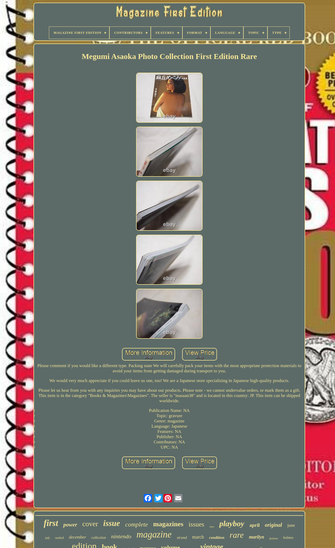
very (211, 526)
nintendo (121, 536)
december (77, 537)
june (291, 525)
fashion (273, 538)
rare (237, 535)
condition (216, 537)
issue (111, 523)
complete (136, 524)
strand (182, 537)
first (51, 523)
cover (90, 524)
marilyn (256, 537)
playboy (231, 523)
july (47, 538)
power (70, 525)
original (273, 525)
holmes (288, 538)
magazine (153, 534)
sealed (59, 538)
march (198, 537)
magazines (168, 524)
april (254, 525)
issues (196, 524)
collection (98, 538)
